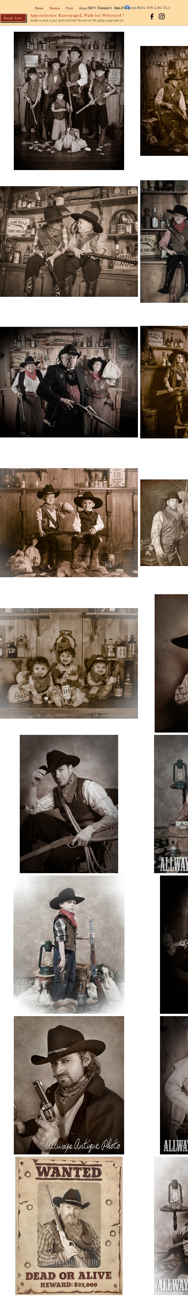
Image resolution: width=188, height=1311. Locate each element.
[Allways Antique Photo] (152, 16)
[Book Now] (13, 17)
